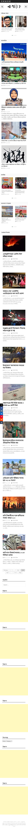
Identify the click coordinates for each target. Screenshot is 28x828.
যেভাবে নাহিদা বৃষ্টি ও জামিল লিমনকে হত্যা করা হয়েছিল (7, 29)
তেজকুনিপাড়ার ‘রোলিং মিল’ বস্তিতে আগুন (12, 255)
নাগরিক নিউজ (15, 259)
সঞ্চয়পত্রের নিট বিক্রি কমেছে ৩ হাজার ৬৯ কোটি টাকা (13, 404)
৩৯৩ (18, 570)
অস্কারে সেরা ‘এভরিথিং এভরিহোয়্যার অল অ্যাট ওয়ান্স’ (13, 292)
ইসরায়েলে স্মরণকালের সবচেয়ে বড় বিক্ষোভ (13, 366)
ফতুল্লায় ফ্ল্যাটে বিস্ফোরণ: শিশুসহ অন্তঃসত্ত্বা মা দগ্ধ (14, 329)
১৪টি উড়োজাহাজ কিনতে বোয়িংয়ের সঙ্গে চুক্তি (12, 62)
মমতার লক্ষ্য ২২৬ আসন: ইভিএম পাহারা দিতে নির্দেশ (13, 140)
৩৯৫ (7, 572)
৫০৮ (15, 572)
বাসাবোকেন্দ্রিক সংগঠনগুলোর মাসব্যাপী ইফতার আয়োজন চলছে (19, 191)
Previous (6, 570)
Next (20, 572)
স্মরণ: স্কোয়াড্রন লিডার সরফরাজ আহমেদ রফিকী (20, 29)
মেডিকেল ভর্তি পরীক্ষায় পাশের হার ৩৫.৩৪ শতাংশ (13, 479)
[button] (12, 35)
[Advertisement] (14, 608)
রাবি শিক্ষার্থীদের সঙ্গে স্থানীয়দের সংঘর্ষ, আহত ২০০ (13, 516)
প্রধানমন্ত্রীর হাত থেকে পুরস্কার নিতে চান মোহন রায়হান (20, 219)
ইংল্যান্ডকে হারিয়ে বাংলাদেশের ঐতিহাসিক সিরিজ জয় (13, 441)
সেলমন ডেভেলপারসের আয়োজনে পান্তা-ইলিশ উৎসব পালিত (7, 191)
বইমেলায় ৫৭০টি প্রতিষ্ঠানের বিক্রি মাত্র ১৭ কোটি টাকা (6, 220)
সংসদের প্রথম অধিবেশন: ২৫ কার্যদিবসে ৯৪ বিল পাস (13, 83)
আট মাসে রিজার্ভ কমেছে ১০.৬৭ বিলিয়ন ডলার (14, 553)
